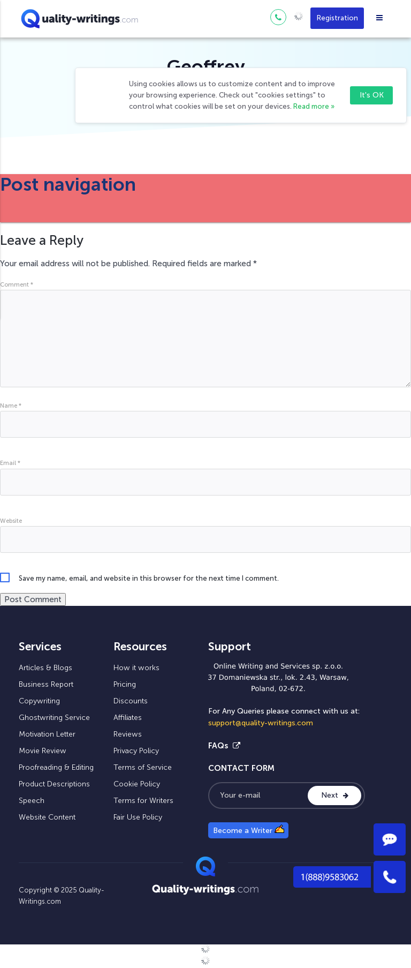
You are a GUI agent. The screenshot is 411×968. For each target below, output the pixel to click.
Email (10, 463)
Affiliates (127, 717)
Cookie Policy (136, 784)
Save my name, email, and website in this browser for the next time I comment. (149, 578)
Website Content (47, 817)
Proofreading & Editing (56, 767)
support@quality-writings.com (260, 722)
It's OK (372, 95)
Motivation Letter (47, 734)
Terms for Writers (143, 800)
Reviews (127, 734)
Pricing (124, 684)
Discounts (130, 701)
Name (10, 405)
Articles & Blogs (45, 667)
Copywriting (39, 701)
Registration (337, 18)
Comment (16, 284)
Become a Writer (248, 829)
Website (11, 520)
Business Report (46, 684)
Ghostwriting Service (54, 717)
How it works (136, 667)
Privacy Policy (136, 750)
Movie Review (42, 750)
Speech (31, 800)
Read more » (313, 106)
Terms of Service (142, 767)
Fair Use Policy (137, 817)
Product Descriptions (54, 784)
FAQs (224, 746)
